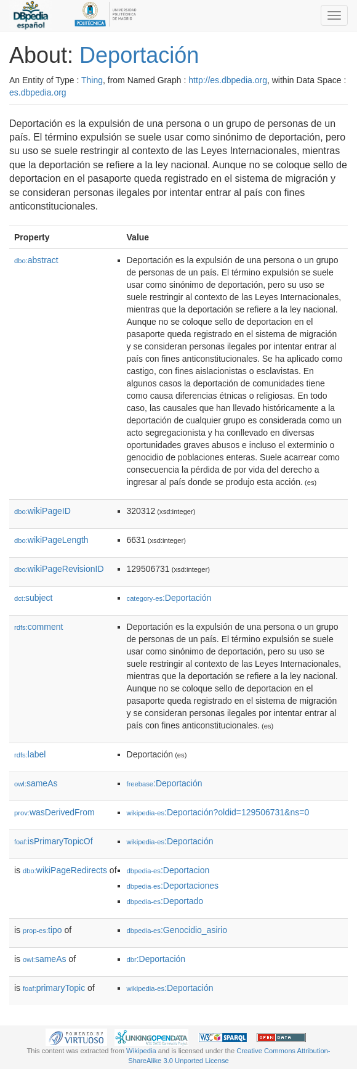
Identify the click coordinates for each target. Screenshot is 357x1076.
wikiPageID (42, 511)
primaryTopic (54, 988)
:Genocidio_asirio (177, 930)
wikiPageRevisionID (59, 569)
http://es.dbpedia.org (227, 80)
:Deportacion (168, 870)
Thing (92, 80)
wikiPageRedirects (65, 870)
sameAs (35, 783)
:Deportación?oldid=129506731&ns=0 (218, 812)
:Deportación (169, 598)
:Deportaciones (173, 886)
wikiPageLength (51, 540)
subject (33, 598)
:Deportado (165, 901)
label (30, 754)
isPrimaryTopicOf (53, 841)
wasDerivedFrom (54, 812)
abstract (36, 260)
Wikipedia (141, 1050)
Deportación (139, 55)
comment (38, 627)
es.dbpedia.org (37, 92)
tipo (42, 930)
